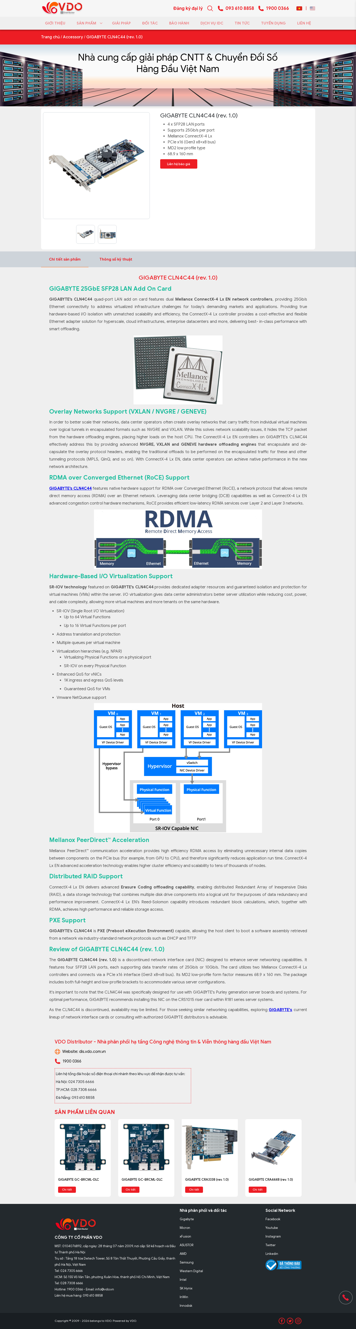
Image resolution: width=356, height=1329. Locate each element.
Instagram (273, 1236)
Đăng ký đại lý (188, 8)
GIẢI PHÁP (121, 23)
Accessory (73, 37)
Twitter (271, 1245)
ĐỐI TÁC (150, 23)
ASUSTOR (187, 1245)
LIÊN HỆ (304, 23)
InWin (184, 1297)
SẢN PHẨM (89, 23)
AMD (183, 1254)
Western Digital (191, 1271)
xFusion (185, 1236)
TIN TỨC (242, 23)
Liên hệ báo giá (178, 164)
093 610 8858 (239, 8)
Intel (183, 1280)
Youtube (272, 1228)
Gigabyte (187, 1219)
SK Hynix (186, 1288)
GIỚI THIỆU (55, 23)
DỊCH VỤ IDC (211, 23)
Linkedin (272, 1254)
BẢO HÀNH (179, 23)
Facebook (273, 1219)
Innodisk (186, 1306)
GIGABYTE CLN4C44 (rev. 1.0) (114, 37)
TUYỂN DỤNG (273, 23)
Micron (185, 1228)
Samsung (187, 1262)
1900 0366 (277, 8)
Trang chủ (50, 37)
